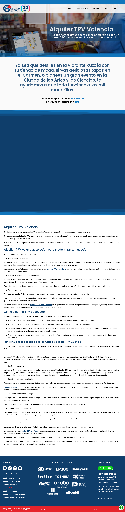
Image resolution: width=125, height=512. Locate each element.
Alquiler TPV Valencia (11, 488)
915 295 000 (78, 98)
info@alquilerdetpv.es (112, 489)
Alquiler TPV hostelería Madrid (14, 495)
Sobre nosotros (81, 8)
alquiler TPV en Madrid (29, 431)
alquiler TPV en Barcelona (41, 305)
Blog (105, 8)
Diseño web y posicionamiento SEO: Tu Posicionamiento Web (24, 510)
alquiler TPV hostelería (56, 269)
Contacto (116, 8)
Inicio (69, 8)
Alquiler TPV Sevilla (10, 485)
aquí (76, 101)
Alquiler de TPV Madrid (11, 478)
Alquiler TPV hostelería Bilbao (14, 498)
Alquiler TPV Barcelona (11, 482)
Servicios (95, 8)
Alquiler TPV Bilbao (10, 491)
